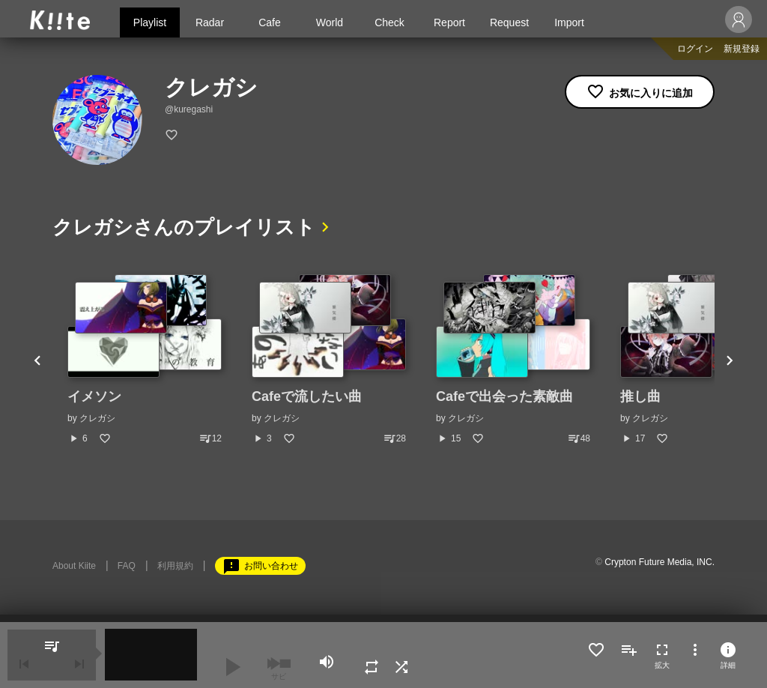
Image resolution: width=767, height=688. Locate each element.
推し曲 (640, 396)
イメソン (94, 396)
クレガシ (97, 418)
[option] (144, 359)
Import (569, 22)
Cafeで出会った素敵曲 (504, 396)
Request (509, 22)
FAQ (127, 566)
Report (449, 22)
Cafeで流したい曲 (307, 396)
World (329, 22)
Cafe (269, 22)
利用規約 (175, 566)
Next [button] (730, 359)
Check (389, 22)
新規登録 (742, 48)
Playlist (149, 22)
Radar (209, 22)
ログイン (695, 48)
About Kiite (74, 566)
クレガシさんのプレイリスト (183, 227)
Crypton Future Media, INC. (659, 562)
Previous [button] (37, 359)
